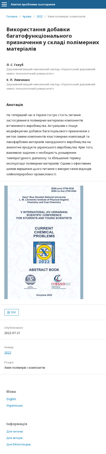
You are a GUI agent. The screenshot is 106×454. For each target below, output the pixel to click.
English (11, 399)
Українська (14, 405)
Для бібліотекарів (18, 444)
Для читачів (14, 431)
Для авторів (14, 438)
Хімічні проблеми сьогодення (33, 4)
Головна (11, 16)
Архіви (27, 16)
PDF (13, 312)
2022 (39, 16)
